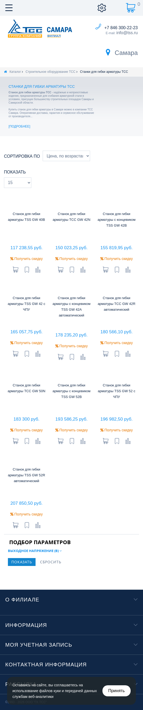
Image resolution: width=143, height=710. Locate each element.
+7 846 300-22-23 (121, 27)
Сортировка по (22, 156)
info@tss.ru (127, 32)
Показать (15, 172)
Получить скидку (26, 259)
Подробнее (19, 126)
